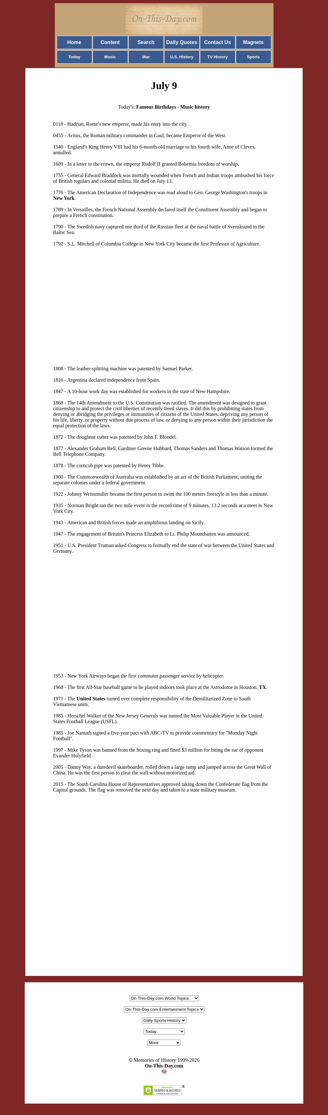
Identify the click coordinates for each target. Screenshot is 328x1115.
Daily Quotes (181, 42)
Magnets (253, 42)
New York (63, 198)
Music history (195, 107)
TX (262, 687)
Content (109, 42)
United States (90, 698)
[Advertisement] (103, 300)
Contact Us (217, 42)
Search (146, 42)
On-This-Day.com (164, 1065)
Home (74, 42)
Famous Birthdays (156, 107)
